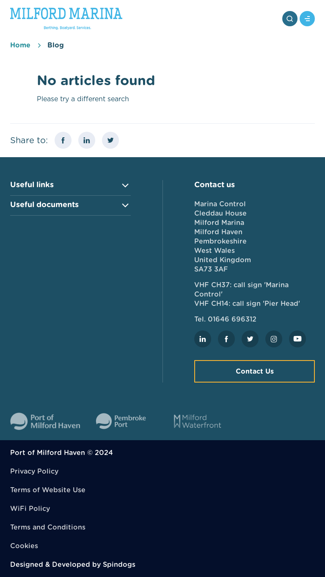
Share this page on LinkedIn (86, 140)
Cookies (24, 546)
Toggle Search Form (289, 18)
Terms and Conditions (47, 527)
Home (20, 45)
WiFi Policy (30, 509)
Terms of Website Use (47, 490)
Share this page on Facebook (63, 140)
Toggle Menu (307, 18)
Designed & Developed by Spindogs (72, 564)
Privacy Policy (34, 471)
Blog (55, 45)
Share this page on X (110, 140)
